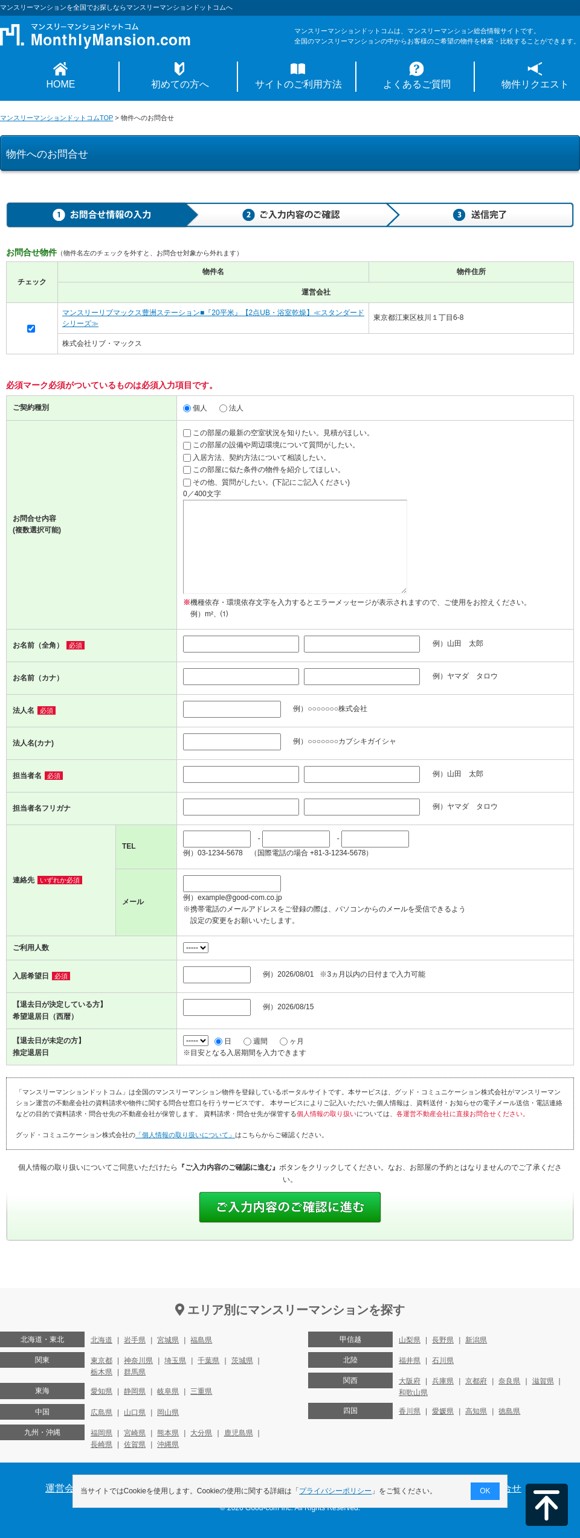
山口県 (135, 1412)
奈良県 (509, 1381)
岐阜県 (168, 1391)
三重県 (201, 1391)
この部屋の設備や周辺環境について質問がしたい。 (271, 445)
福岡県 (101, 1433)
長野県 (443, 1340)
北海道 (101, 1340)
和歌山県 (413, 1392)
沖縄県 (168, 1444)
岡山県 (168, 1412)
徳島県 (509, 1411)
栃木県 (101, 1372)
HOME (61, 84)
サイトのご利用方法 (298, 84)
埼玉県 (175, 1360)
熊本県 (168, 1433)
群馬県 (135, 1372)
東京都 (101, 1360)
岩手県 (135, 1340)
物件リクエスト (535, 84)
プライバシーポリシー (336, 1491)
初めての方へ (180, 84)
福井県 (409, 1360)
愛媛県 (443, 1411)
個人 (195, 408)
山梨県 (409, 1340)
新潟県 (476, 1340)
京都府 (476, 1381)
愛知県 (101, 1391)
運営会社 (64, 1488)
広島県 (101, 1412)
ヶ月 (292, 1041)
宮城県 (168, 1340)
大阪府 (409, 1381)
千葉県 (208, 1360)
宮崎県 (135, 1433)
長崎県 (101, 1444)
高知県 (476, 1411)
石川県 (443, 1360)
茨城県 (242, 1360)
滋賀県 (543, 1381)
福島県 (201, 1340)
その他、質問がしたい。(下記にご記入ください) (266, 482)
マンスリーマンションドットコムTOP (56, 117)
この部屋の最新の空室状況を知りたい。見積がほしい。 (278, 433)
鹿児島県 (238, 1433)
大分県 (201, 1433)
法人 (231, 408)
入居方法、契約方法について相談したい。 (256, 457)
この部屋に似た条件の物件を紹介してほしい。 (264, 469)
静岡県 (135, 1391)
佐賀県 (135, 1444)
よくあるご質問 (417, 84)
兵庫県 (443, 1381)
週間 (255, 1041)
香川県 (409, 1411)
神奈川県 (138, 1360)
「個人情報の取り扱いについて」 (185, 1134)
